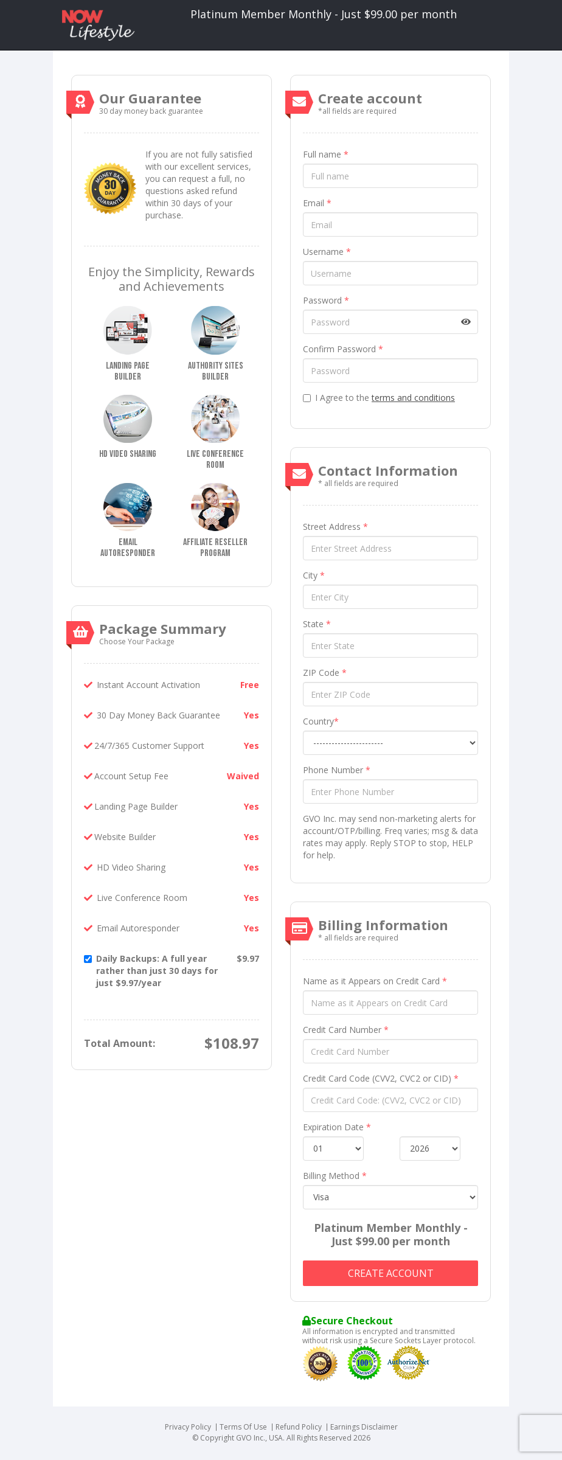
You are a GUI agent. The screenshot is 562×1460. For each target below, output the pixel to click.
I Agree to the (379, 397)
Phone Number (336, 770)
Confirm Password (343, 349)
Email (317, 203)
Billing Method (335, 1175)
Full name (326, 154)
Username (327, 251)
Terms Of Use (243, 1427)
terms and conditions (413, 397)
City (314, 575)
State (317, 624)
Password (326, 300)
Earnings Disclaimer (364, 1427)
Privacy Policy (188, 1427)
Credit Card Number (346, 1029)
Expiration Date (337, 1127)
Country (321, 721)
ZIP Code (325, 672)
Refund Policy (299, 1427)
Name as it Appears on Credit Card (375, 981)
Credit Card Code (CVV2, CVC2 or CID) (381, 1078)
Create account (391, 1273)
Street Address (335, 526)
